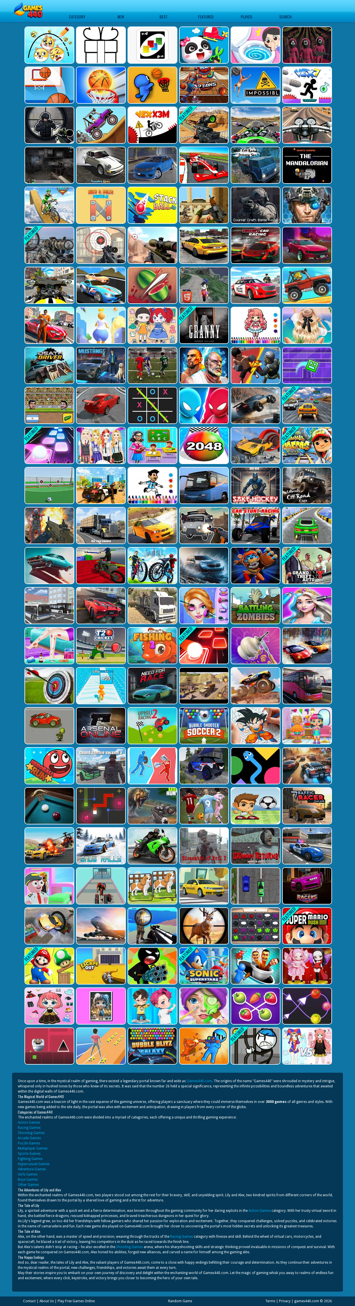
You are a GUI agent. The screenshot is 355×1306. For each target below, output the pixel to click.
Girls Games (27, 1174)
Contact (29, 1301)
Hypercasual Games (34, 1164)
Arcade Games (29, 1138)
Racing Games (29, 1128)
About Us (46, 1301)
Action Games (29, 1122)
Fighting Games (30, 1159)
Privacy (285, 1301)
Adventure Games (32, 1169)
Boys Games (28, 1180)
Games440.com (199, 1081)
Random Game (180, 1301)
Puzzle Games (29, 1143)
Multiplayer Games (33, 1148)
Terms (270, 1301)
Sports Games (29, 1154)
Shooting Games (31, 1133)
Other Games (28, 1185)
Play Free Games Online (76, 1301)
